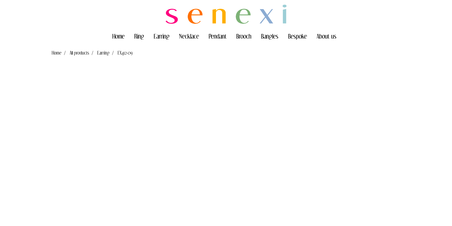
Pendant (218, 36)
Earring (162, 36)
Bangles (269, 36)
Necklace (189, 36)
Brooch (243, 36)
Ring (139, 36)
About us (326, 36)
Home (118, 36)
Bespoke (297, 36)
